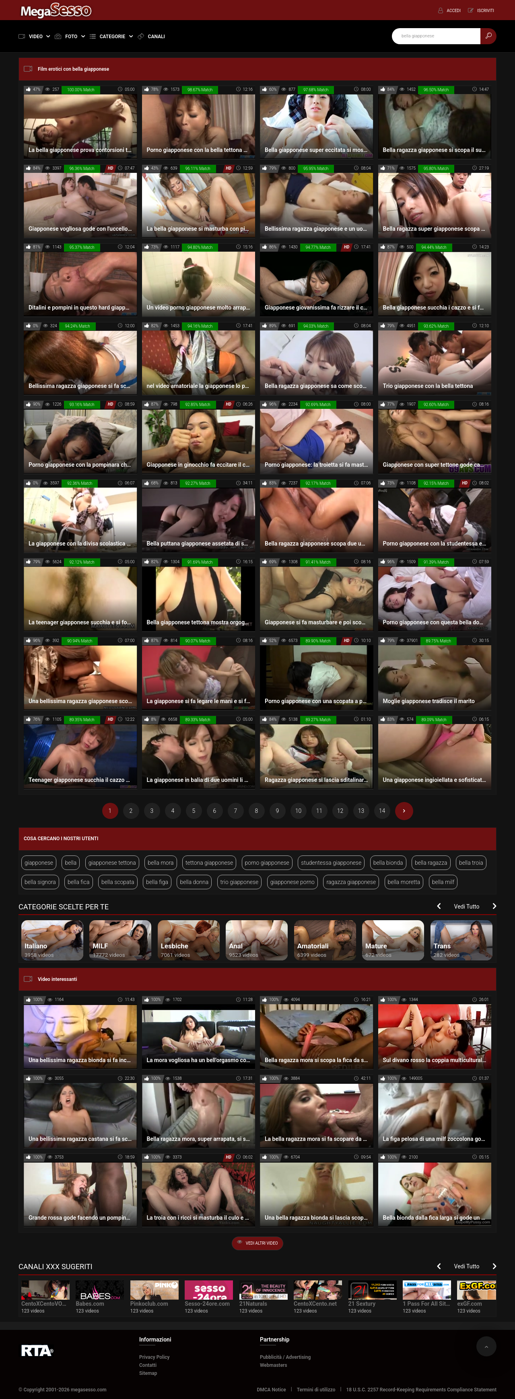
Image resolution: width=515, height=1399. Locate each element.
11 (319, 811)
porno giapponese (267, 863)
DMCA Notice (271, 1390)
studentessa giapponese (331, 863)
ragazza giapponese (351, 882)
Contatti (148, 1365)
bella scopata (117, 882)
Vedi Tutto (467, 906)
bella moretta (404, 882)
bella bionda (388, 863)
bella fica (78, 882)
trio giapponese (239, 882)
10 (298, 811)
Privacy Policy (154, 1357)
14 (382, 811)
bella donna (194, 882)
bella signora (40, 882)
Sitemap (148, 1373)
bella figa (157, 882)
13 (361, 811)
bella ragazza (431, 863)
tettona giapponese (209, 863)
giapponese (39, 863)
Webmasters (273, 1365)
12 (340, 811)
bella (70, 863)
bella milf (443, 882)
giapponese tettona (112, 863)
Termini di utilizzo (316, 1390)
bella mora (160, 863)
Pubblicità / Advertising (285, 1357)
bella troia (471, 863)
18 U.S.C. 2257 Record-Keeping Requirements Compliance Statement (421, 1390)
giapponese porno (292, 882)
